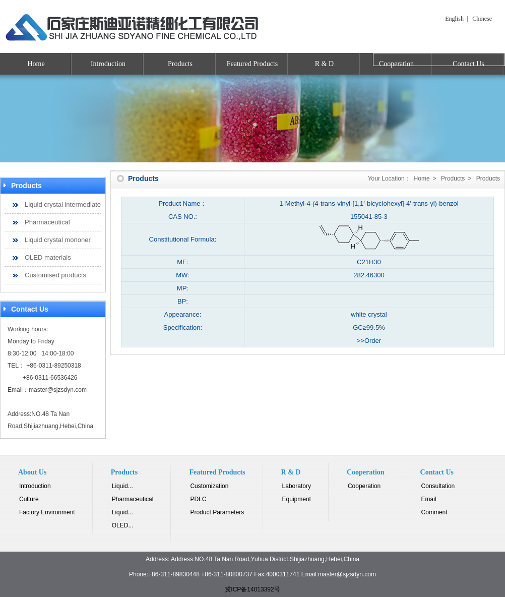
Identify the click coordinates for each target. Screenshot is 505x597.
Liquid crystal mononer (58, 240)
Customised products (55, 275)
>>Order (369, 340)
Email (428, 499)
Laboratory (296, 486)
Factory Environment (47, 512)
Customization (209, 486)
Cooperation (364, 486)
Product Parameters (217, 512)
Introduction (108, 64)
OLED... (123, 525)
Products (180, 64)
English (454, 18)
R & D (324, 64)
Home (35, 64)
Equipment (296, 499)
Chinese (482, 18)
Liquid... (122, 486)
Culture (29, 499)
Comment (434, 512)
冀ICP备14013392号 (252, 589)
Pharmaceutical (47, 222)
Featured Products (252, 64)
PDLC (198, 499)
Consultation (438, 486)
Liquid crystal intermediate (63, 204)
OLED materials (48, 257)
